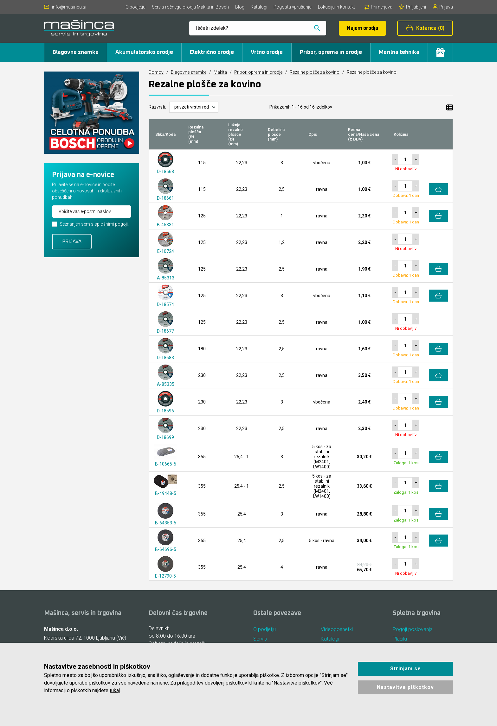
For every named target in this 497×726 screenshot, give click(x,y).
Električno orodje (212, 52)
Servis (260, 639)
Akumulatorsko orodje (144, 52)
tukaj (115, 690)
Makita (220, 72)
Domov (156, 72)
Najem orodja (362, 28)
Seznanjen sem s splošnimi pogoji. (94, 224)
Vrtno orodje (267, 52)
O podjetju (135, 6)
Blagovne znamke (76, 52)
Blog (239, 6)
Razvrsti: (157, 107)
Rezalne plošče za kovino (314, 72)
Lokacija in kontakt (336, 6)
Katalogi (259, 6)
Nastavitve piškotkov (405, 687)
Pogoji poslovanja (413, 629)
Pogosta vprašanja (293, 6)
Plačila (400, 639)
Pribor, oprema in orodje (331, 52)
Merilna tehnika (399, 52)
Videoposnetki (337, 629)
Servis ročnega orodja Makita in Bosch (190, 6)
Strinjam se (405, 669)
